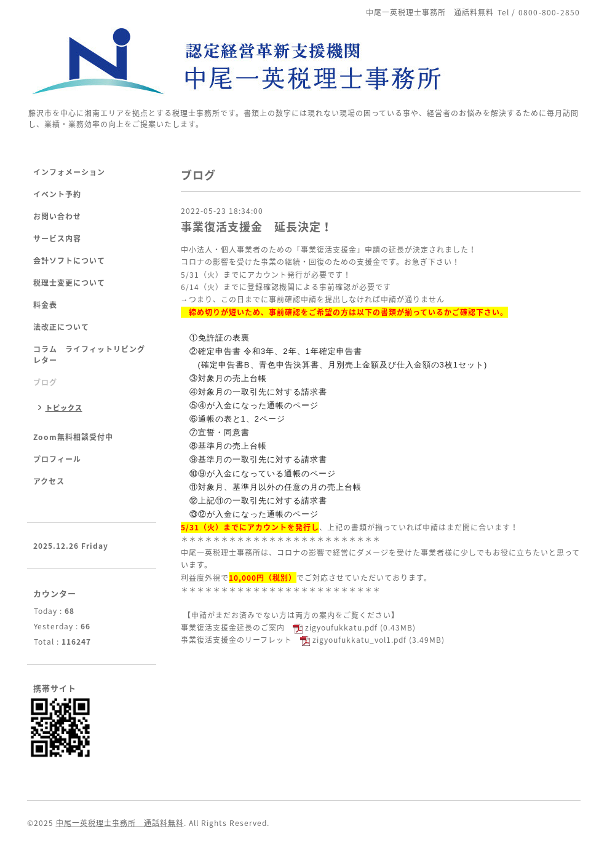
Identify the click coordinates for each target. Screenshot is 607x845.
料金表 (45, 304)
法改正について (61, 326)
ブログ (45, 382)
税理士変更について (69, 282)
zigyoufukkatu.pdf (341, 627)
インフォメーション (69, 172)
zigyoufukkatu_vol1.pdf (359, 639)
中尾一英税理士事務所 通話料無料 (120, 822)
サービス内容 (57, 238)
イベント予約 (57, 194)
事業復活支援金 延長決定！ (257, 226)
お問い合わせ (57, 216)
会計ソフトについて (69, 260)
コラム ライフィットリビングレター (89, 355)
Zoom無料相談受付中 (73, 436)
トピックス (64, 408)
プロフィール (57, 459)
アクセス (49, 481)
